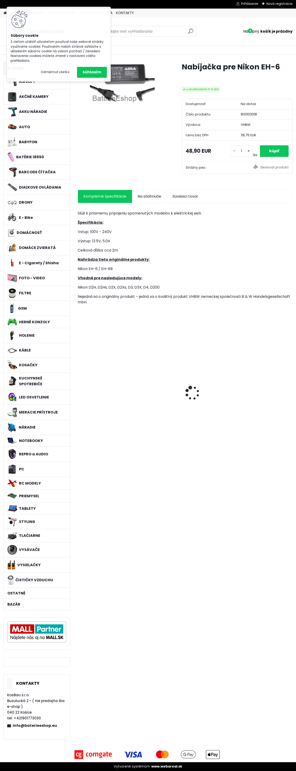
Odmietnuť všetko (55, 72)
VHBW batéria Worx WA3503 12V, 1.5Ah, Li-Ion (212, 389)
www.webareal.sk (166, 766)
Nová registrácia (279, 3)
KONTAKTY (125, 12)
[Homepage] (5, 13)
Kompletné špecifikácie (104, 196)
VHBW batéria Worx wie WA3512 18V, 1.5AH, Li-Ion (102, 389)
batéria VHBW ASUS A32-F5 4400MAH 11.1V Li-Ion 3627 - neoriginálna (158, 385)
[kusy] (241, 151)
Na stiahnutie (149, 196)
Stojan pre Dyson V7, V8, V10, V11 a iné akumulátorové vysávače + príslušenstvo (266, 392)
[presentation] (80, 384)
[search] (190, 32)
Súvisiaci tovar (185, 196)
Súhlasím (92, 72)
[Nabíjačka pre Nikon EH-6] (122, 83)
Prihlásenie (249, 3)
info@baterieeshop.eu (35, 725)
